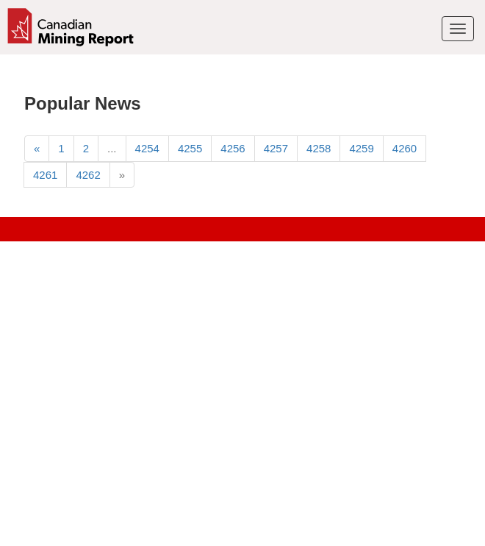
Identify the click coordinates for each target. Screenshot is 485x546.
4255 (190, 148)
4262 (88, 175)
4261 (45, 175)
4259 (361, 148)
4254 (147, 148)
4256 (232, 148)
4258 (318, 148)
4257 (276, 148)
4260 (404, 148)
